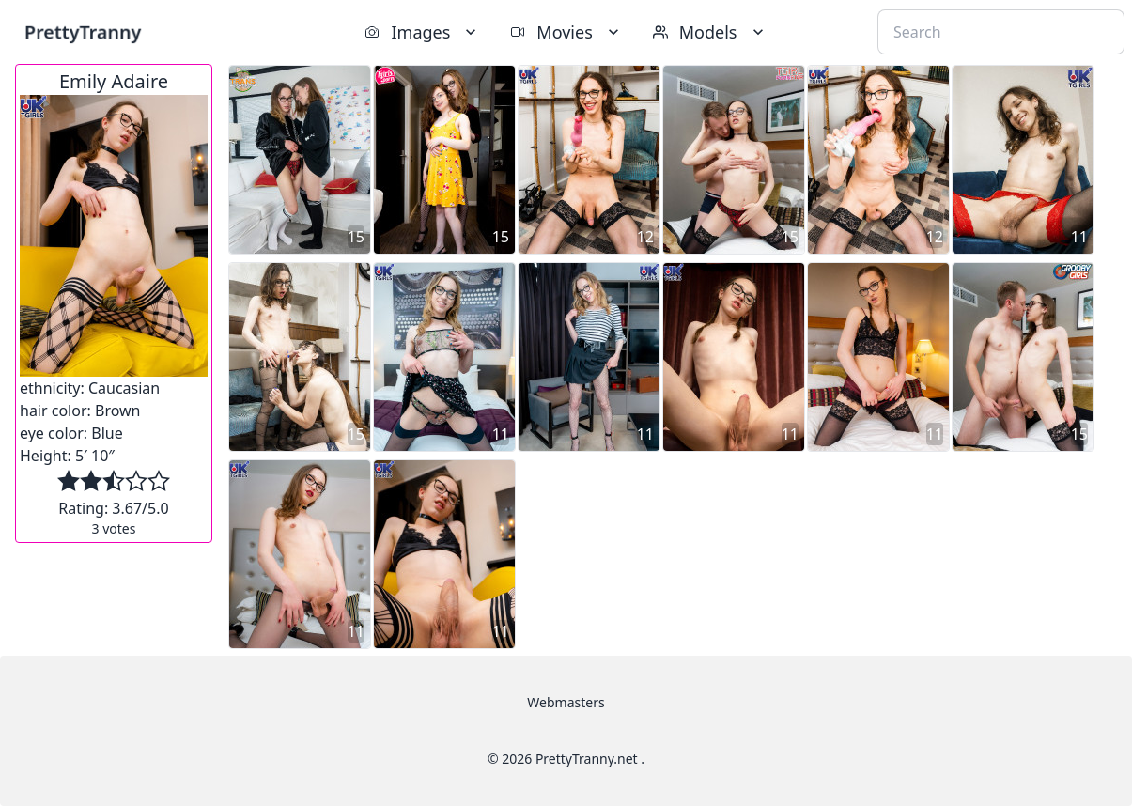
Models (710, 32)
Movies (566, 32)
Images (422, 32)
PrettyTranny (82, 31)
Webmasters (565, 702)
